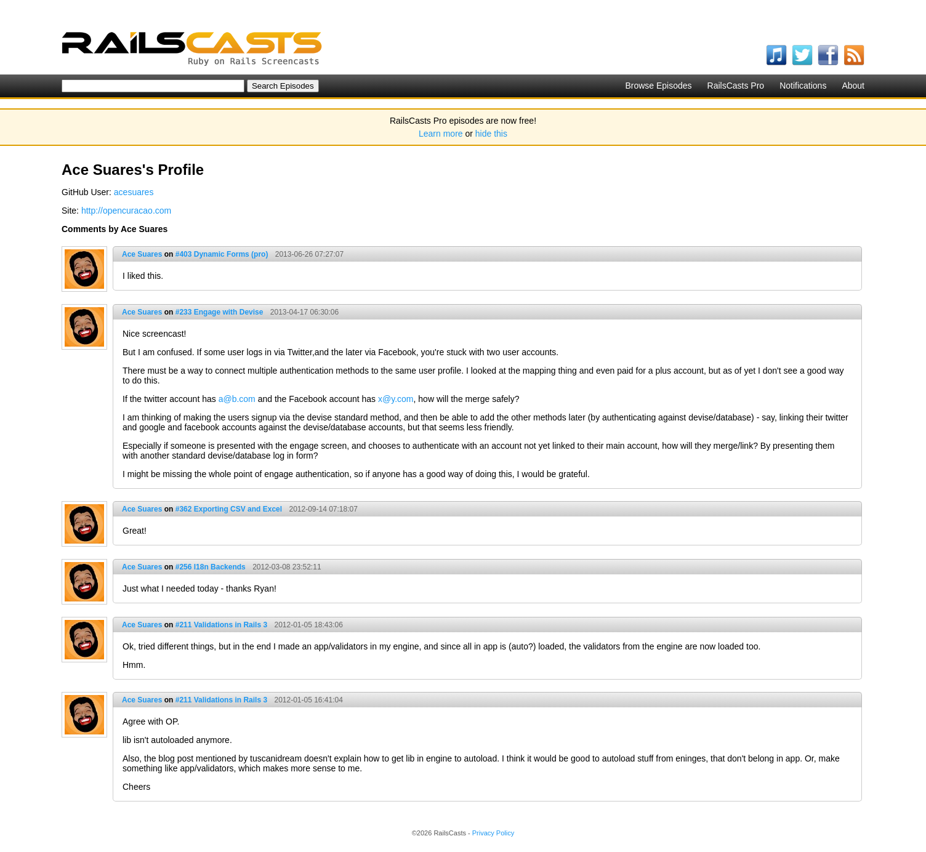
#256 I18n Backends (210, 567)
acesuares (134, 192)
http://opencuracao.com (126, 210)
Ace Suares (142, 254)
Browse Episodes (658, 85)
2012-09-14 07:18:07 (323, 509)
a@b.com (237, 399)
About (853, 85)
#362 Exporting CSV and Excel (228, 509)
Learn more (441, 134)
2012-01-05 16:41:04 (308, 700)
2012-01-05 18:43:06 (308, 625)
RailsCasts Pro (736, 85)
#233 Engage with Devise (219, 312)
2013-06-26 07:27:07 (309, 254)
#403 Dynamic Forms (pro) (221, 254)
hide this (491, 134)
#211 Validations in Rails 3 (221, 625)
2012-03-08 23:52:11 (286, 567)
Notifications (802, 85)
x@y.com (396, 399)
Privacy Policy (493, 833)
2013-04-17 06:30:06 (304, 312)
